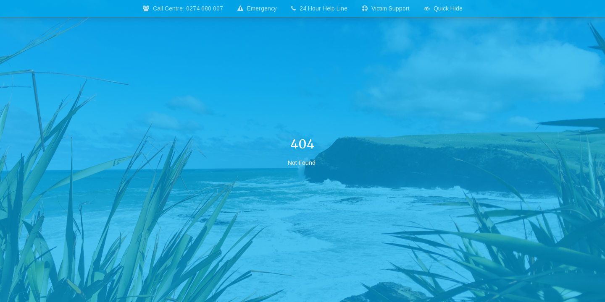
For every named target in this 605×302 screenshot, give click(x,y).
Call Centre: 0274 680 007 (183, 8)
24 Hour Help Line (319, 8)
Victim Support (386, 8)
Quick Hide (443, 8)
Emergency (257, 8)
